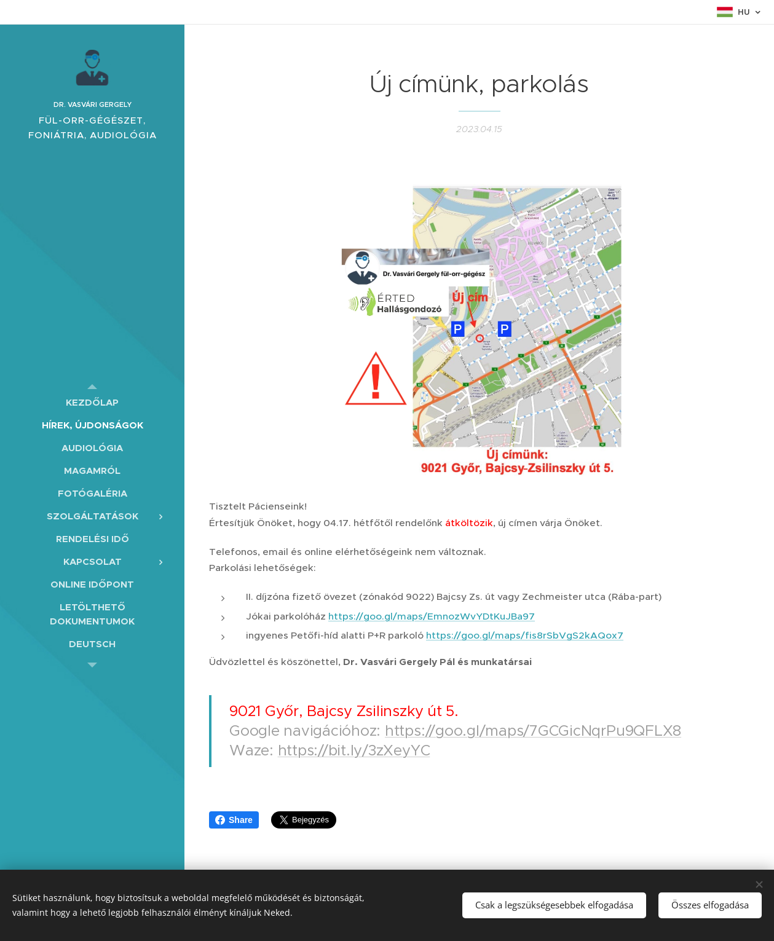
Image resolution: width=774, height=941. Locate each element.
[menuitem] (92, 402)
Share (234, 820)
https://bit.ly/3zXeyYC (354, 750)
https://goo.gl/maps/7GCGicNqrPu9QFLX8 (533, 731)
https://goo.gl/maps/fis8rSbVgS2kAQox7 (524, 635)
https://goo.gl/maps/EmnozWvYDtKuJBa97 (431, 615)
